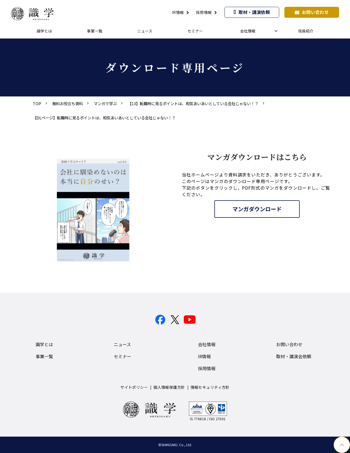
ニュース (144, 31)
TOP (37, 103)
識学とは (44, 31)
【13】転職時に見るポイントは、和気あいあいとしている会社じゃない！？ (193, 103)
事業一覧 (94, 31)
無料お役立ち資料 (67, 103)
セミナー (195, 31)
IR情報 (178, 12)
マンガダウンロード (257, 209)
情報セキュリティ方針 (210, 387)
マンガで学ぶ (105, 103)
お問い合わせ (315, 12)
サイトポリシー (134, 387)
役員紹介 (305, 31)
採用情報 (204, 12)
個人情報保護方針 (169, 387)
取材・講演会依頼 (293, 356)
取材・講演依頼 (254, 12)
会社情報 (247, 31)
